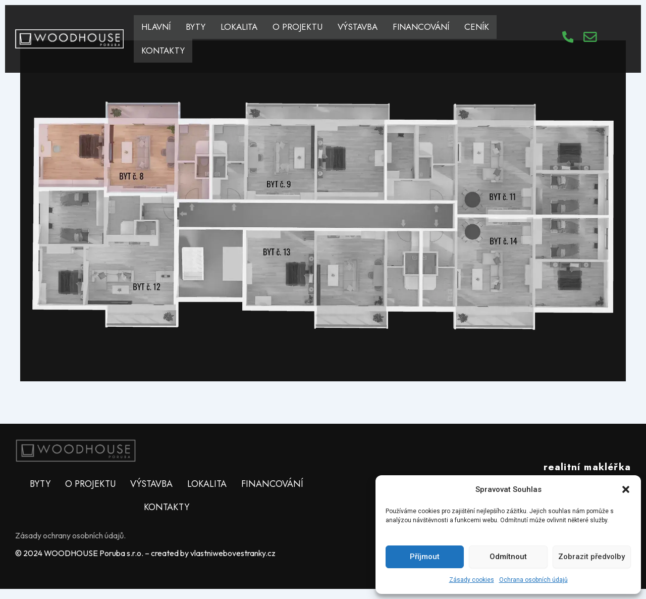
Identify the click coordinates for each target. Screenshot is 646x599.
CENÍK (476, 27)
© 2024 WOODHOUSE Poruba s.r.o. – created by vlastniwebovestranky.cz (145, 553)
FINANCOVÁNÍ (421, 27)
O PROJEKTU (297, 27)
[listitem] (124, 151)
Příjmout (425, 556)
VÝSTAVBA (358, 27)
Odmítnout (508, 556)
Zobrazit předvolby (591, 556)
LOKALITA (239, 27)
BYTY (195, 27)
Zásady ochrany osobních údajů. (70, 535)
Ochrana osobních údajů (533, 579)
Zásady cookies (471, 579)
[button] (626, 489)
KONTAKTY (163, 50)
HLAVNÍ (156, 27)
